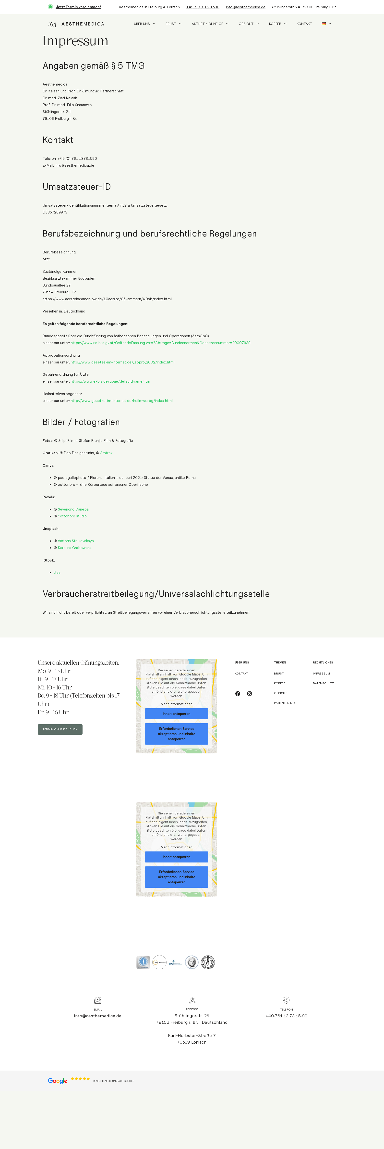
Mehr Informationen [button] (176, 704)
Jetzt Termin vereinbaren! (78, 6)
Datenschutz (323, 683)
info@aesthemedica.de (245, 7)
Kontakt (304, 24)
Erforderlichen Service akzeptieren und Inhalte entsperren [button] (176, 734)
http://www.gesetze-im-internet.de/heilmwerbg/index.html (122, 401)
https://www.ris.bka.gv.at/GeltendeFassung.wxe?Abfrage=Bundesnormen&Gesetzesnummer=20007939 (161, 343)
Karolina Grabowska (74, 548)
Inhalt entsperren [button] (176, 714)
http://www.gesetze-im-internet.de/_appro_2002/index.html (123, 362)
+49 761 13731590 (202, 7)
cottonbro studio (72, 516)
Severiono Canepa (73, 509)
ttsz (57, 572)
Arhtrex (106, 453)
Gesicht (251, 24)
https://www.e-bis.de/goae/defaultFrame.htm (110, 381)
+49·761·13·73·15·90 (286, 1016)
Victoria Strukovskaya (76, 541)
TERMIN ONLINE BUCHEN (60, 729)
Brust (176, 24)
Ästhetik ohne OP (213, 24)
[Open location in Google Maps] (57, 1080)
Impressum (321, 673)
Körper (280, 24)
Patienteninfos (286, 703)
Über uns (147, 24)
